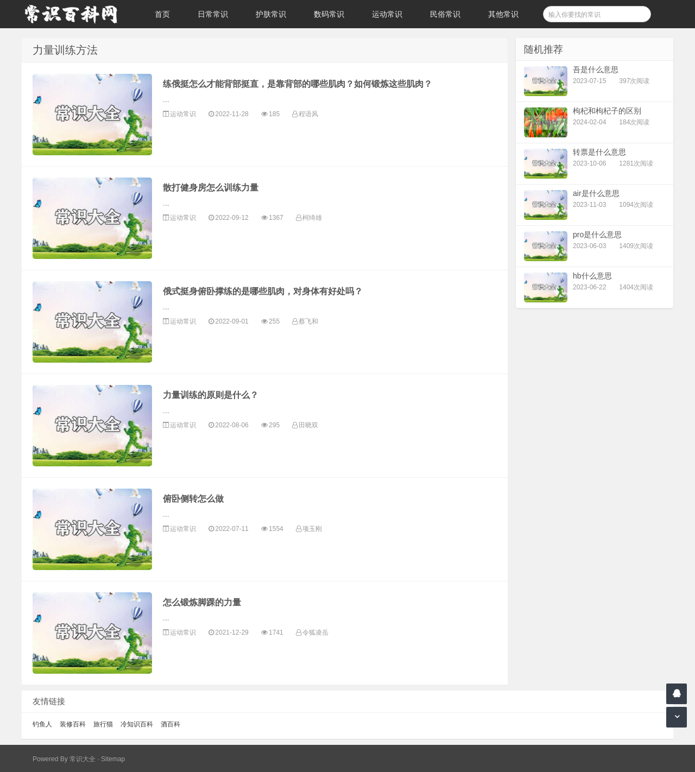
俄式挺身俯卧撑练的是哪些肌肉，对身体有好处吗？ (263, 291)
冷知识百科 (137, 724)
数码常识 (329, 14)
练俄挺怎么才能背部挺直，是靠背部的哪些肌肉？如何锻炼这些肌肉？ (297, 83)
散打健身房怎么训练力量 (210, 187)
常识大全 (83, 759)
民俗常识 (445, 14)
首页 (162, 14)
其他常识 (503, 14)
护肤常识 (271, 14)
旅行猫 (103, 724)
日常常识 (213, 14)
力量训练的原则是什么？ (210, 395)
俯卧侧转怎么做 (193, 498)
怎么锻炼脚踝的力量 (202, 602)
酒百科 (170, 724)
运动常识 (387, 14)
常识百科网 (76, 14)
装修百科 (73, 724)
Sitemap (113, 759)
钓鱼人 (42, 724)
